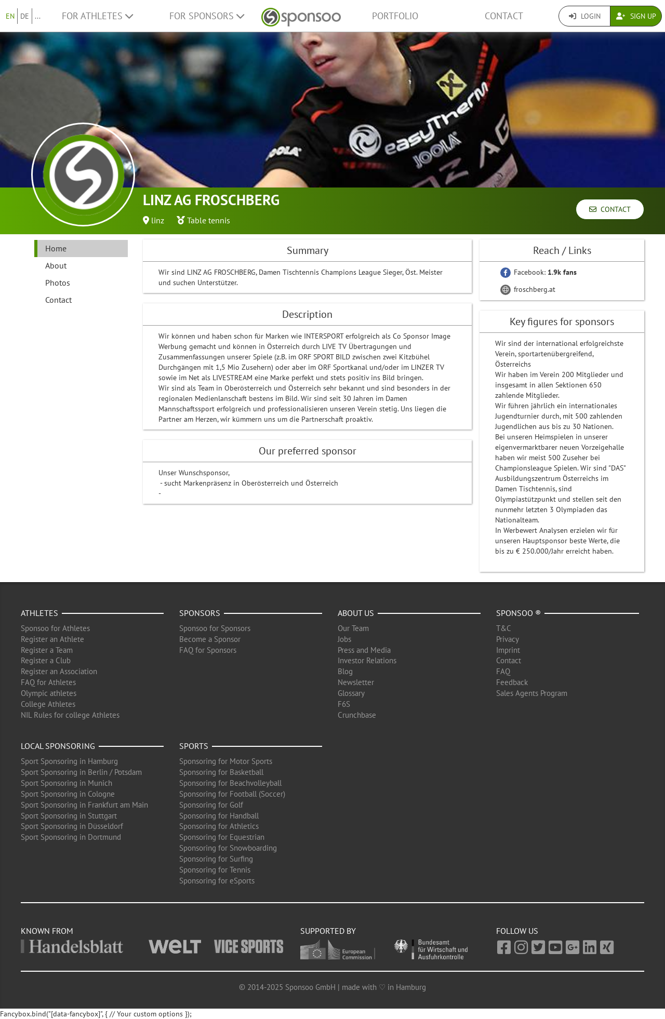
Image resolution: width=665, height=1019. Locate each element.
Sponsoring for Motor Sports (225, 761)
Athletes (39, 613)
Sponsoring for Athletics (219, 826)
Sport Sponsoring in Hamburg (69, 761)
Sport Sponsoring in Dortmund (71, 837)
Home (55, 248)
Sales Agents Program (531, 693)
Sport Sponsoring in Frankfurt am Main (84, 805)
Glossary (351, 693)
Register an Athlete (52, 639)
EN (10, 16)
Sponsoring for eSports (217, 881)
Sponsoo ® (518, 613)
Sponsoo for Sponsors (214, 628)
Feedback (512, 682)
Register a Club (46, 660)
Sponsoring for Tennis (214, 870)
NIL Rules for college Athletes (70, 715)
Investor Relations (367, 660)
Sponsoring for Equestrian (221, 837)
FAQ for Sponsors (207, 650)
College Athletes (48, 704)
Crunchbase (357, 715)
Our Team (353, 628)
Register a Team (47, 650)
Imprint (508, 650)
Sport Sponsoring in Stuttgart (69, 816)
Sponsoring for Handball (219, 816)
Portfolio (395, 16)
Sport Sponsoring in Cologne (68, 794)
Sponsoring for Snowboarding (228, 848)
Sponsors (199, 613)
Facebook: (538, 272)
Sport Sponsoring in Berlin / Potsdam (81, 772)
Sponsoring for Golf (211, 805)
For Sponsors (206, 16)
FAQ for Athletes (48, 682)
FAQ (503, 671)
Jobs (344, 639)
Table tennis (208, 220)
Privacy (507, 639)
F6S (344, 704)
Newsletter (356, 682)
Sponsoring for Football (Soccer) (232, 794)
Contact (504, 16)
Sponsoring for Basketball (221, 772)
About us (356, 613)
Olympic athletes (48, 693)
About (55, 265)
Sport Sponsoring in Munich (66, 783)
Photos (57, 282)
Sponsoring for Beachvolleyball (230, 783)
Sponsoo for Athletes (55, 628)
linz (157, 220)
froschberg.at (527, 289)
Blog (345, 671)
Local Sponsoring (58, 746)
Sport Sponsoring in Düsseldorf (72, 826)
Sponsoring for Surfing (216, 859)
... (38, 16)
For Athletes (97, 16)
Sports (193, 746)
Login (585, 16)
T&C (503, 628)
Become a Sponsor (210, 639)
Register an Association (59, 671)
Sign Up (636, 16)
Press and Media (364, 650)
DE (24, 16)
